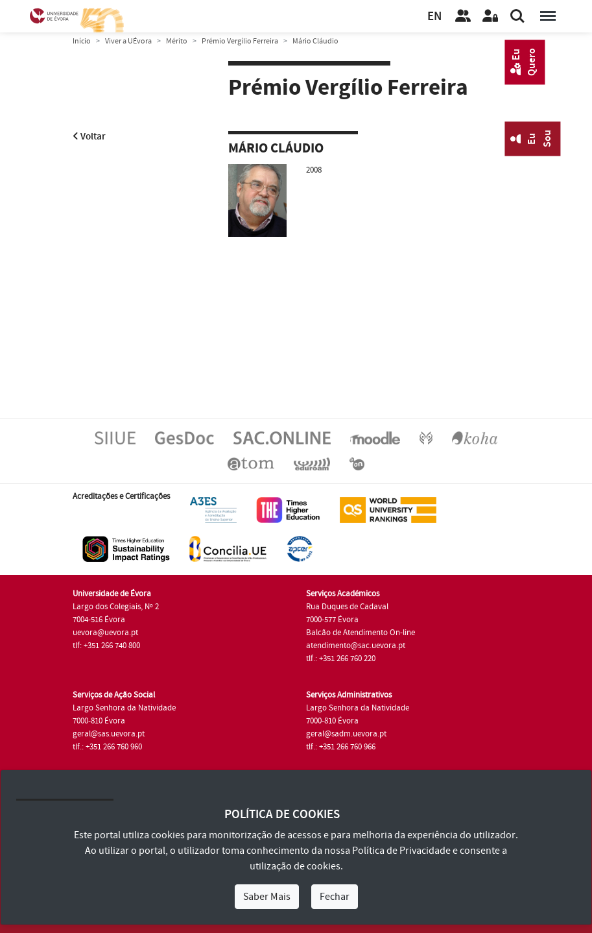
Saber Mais (266, 896)
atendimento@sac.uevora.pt (355, 645)
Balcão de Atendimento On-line (360, 632)
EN (434, 16)
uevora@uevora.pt (105, 632)
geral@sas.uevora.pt (109, 734)
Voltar (89, 136)
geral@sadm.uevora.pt (346, 734)
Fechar (334, 896)
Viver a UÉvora (128, 41)
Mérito (176, 41)
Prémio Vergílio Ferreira (240, 41)
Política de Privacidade (401, 850)
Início (82, 41)
